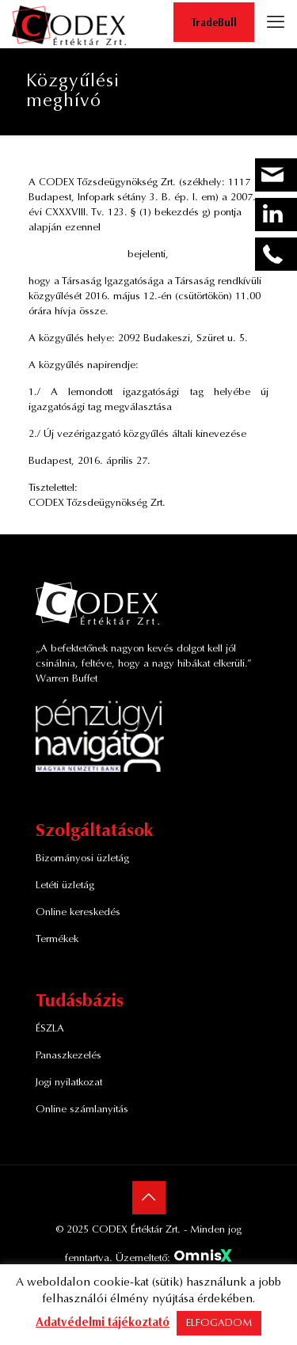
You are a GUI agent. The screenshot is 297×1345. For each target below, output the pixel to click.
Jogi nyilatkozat (69, 1082)
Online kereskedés (78, 912)
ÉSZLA (50, 1029)
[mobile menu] (275, 23)
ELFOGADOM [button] (219, 1323)
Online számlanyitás (82, 1109)
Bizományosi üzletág (82, 858)
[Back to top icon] (149, 1197)
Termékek (57, 939)
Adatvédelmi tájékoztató (102, 1323)
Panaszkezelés (68, 1056)
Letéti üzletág (65, 885)
